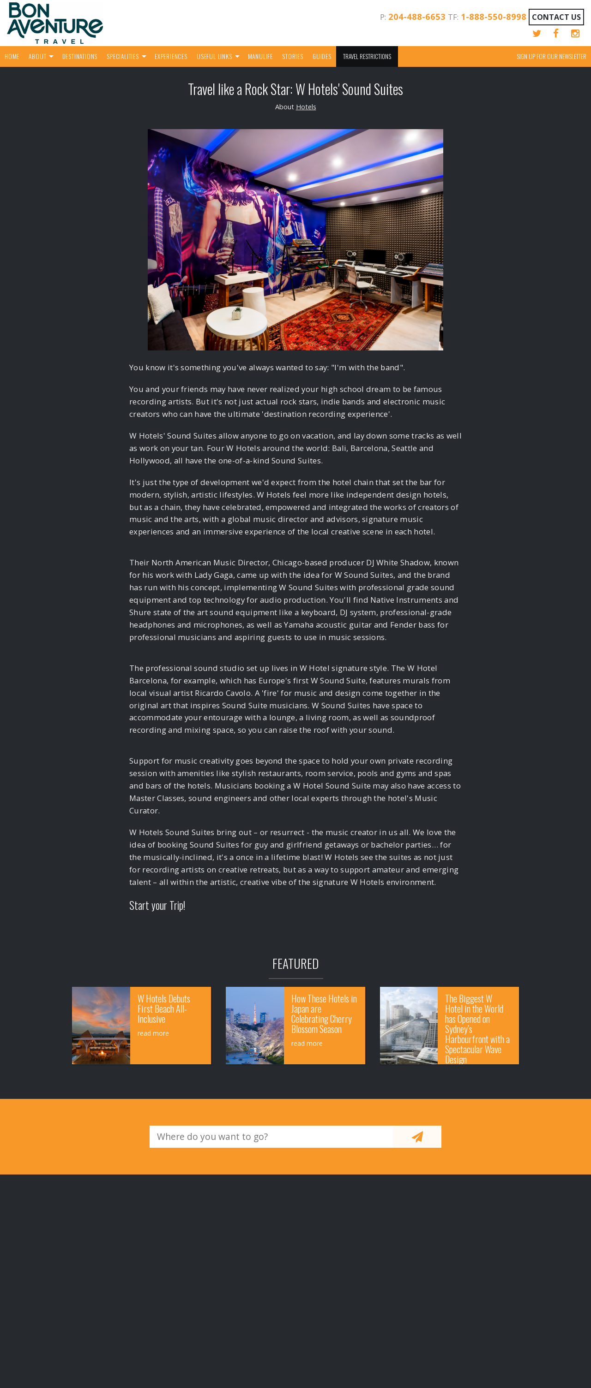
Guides (322, 56)
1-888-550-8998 (493, 16)
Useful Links (214, 56)
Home (12, 56)
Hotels (306, 106)
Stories (292, 56)
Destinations (80, 56)
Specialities (123, 56)
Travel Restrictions (367, 56)
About (37, 56)
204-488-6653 (417, 16)
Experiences (171, 56)
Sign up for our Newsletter (551, 56)
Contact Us (556, 17)
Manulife (260, 56)
